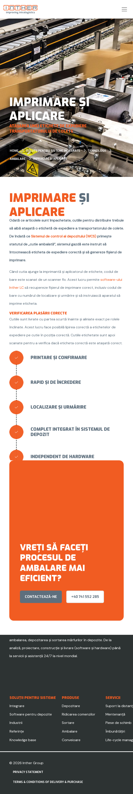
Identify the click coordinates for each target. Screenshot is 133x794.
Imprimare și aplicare (50, 159)
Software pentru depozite (31, 714)
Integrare (17, 706)
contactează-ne (41, 601)
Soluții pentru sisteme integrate (53, 151)
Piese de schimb (118, 722)
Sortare (68, 722)
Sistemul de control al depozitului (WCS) (63, 236)
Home (14, 151)
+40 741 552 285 (85, 601)
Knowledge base (23, 740)
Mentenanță (115, 714)
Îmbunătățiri (115, 731)
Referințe (17, 731)
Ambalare (17, 159)
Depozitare (71, 706)
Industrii (16, 722)
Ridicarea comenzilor (78, 714)
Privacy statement (28, 772)
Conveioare (71, 740)
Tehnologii (97, 151)
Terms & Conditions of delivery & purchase (48, 782)
